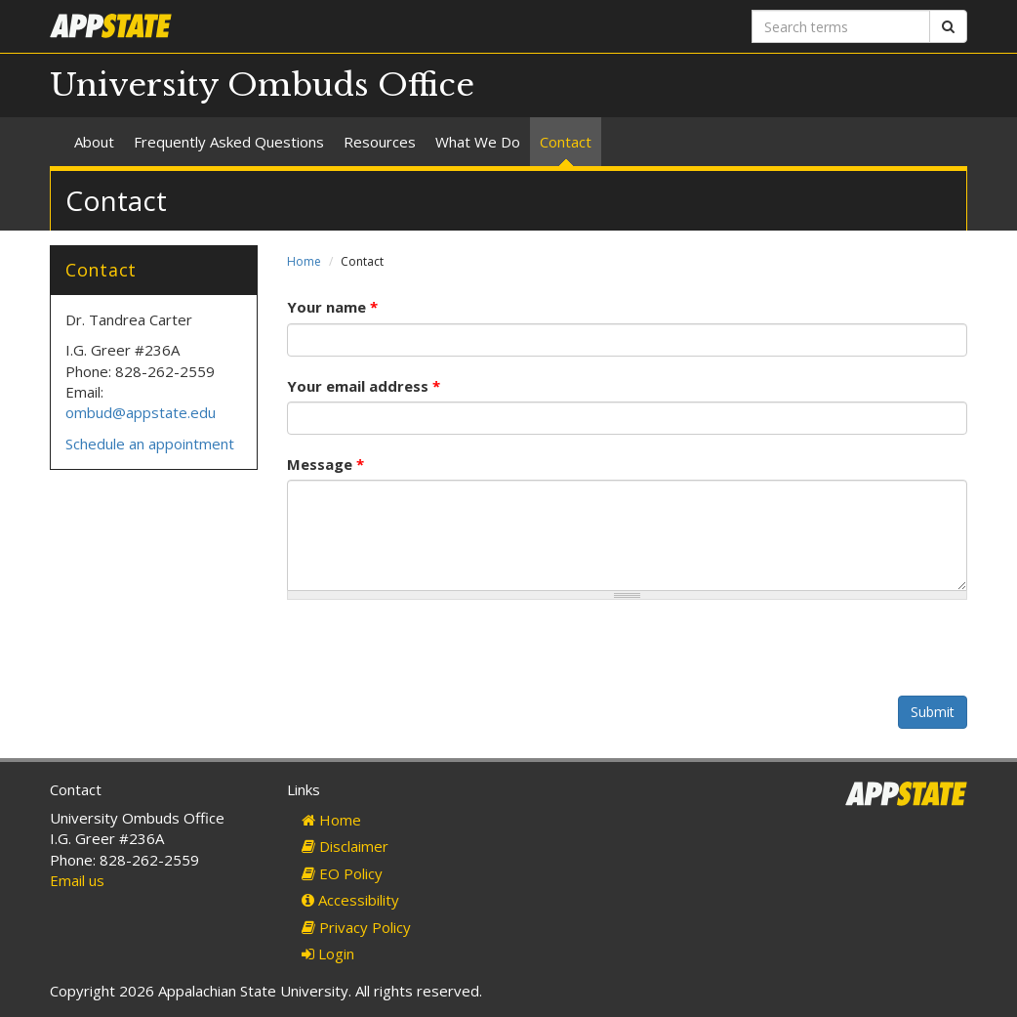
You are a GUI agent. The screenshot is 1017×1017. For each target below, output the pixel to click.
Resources (380, 141)
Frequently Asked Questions (229, 141)
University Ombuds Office (262, 85)
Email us (77, 880)
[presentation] (435, 657)
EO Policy (342, 873)
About (94, 141)
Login (328, 953)
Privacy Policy (356, 927)
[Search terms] (841, 26)
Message (325, 464)
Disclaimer (345, 846)
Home (304, 261)
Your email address (363, 386)
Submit (933, 711)
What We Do (477, 141)
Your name (332, 307)
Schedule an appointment (149, 443)
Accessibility (350, 900)
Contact (565, 141)
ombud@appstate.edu (140, 412)
